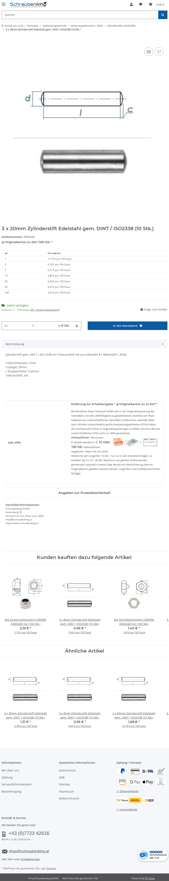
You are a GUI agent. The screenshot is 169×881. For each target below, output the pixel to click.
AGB (62, 777)
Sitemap (64, 784)
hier (77, 473)
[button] (131, 4)
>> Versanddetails (126, 809)
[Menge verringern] (6, 326)
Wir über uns (10, 770)
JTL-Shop (150, 878)
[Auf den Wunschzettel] (159, 51)
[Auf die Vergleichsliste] (148, 51)
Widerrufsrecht (69, 798)
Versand (51, 868)
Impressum (66, 791)
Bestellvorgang (11, 791)
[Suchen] (162, 15)
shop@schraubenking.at (29, 851)
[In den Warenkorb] (5, 42)
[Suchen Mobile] (80, 15)
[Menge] (32, 326)
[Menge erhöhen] (76, 326)
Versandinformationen (17, 784)
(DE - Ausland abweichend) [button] (45, 309)
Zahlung (7, 777)
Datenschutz (67, 770)
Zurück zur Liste (13, 25)
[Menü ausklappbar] (4, 2)
